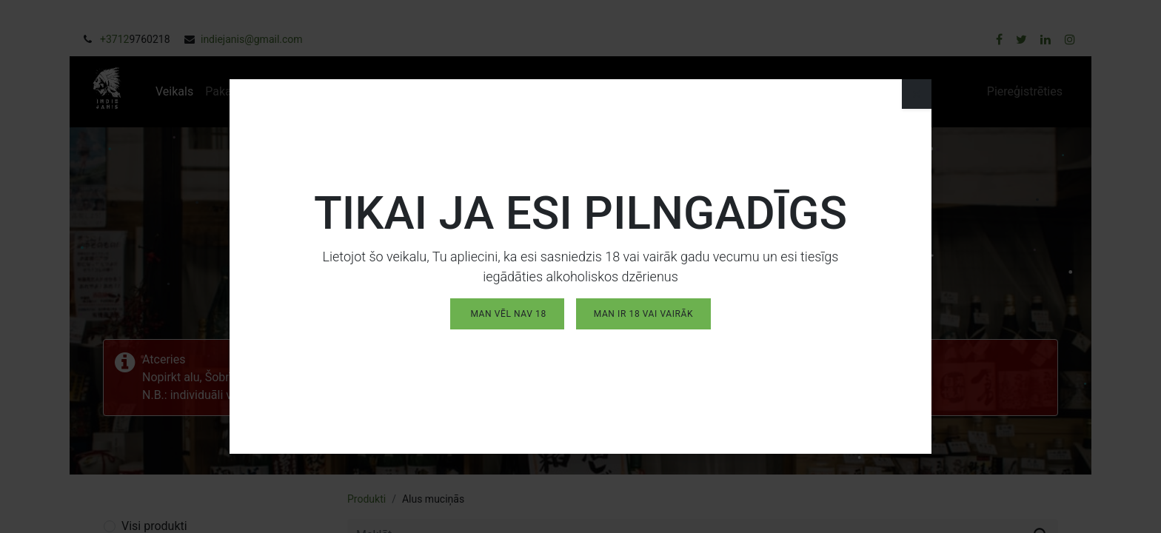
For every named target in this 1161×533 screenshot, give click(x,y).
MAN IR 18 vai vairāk (643, 310)
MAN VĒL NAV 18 (507, 310)
